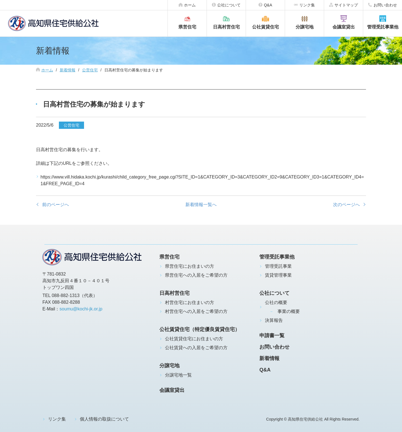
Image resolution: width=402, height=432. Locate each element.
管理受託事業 (278, 266)
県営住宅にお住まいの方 (189, 266)
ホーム (190, 5)
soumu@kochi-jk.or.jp (80, 308)
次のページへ (346, 204)
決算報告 (274, 320)
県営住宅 (187, 27)
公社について (229, 5)
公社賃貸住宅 (265, 27)
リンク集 (307, 5)
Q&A (268, 5)
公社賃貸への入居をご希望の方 (196, 347)
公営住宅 (90, 70)
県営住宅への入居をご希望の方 (196, 275)
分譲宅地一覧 (178, 375)
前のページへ (55, 204)
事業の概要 (288, 311)
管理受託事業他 (382, 27)
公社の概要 (276, 302)
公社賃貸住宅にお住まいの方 (194, 338)
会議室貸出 (343, 27)
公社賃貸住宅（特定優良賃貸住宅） (199, 329)
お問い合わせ (385, 5)
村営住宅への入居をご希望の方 (196, 311)
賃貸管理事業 (278, 275)
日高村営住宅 (226, 27)
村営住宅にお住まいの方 (189, 302)
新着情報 (67, 70)
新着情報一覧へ (201, 204)
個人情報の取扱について (104, 419)
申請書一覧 (271, 335)
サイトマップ (346, 5)
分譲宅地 (305, 27)
